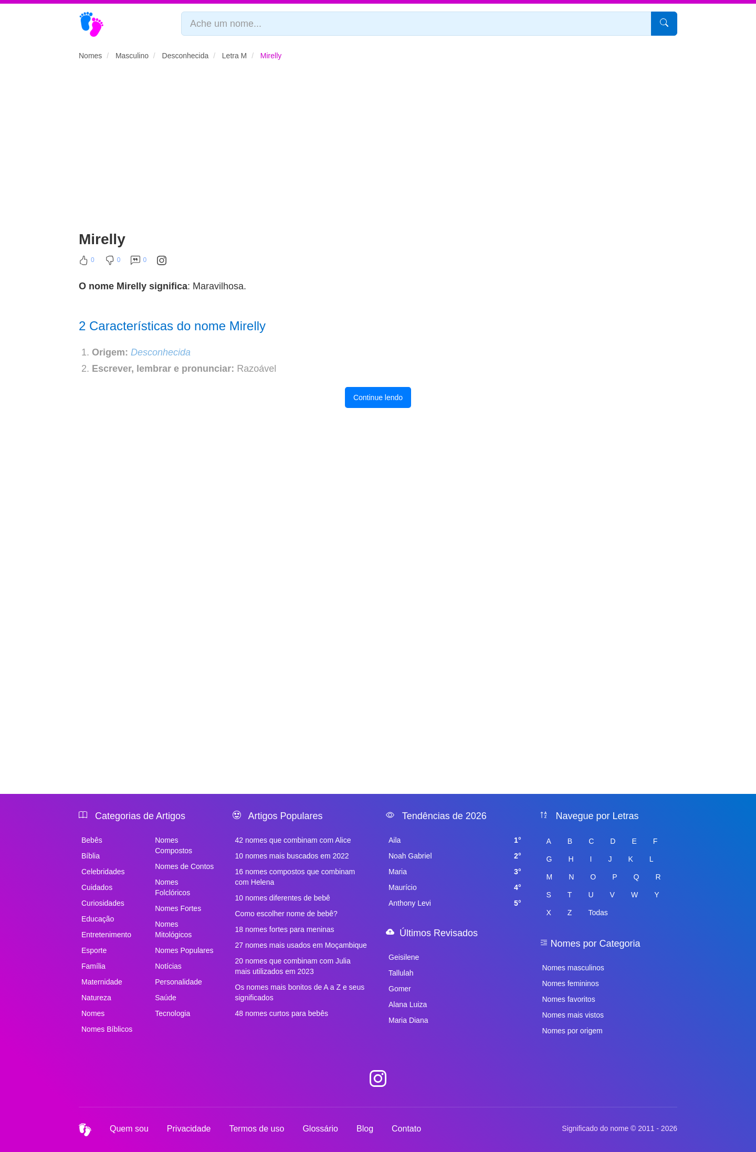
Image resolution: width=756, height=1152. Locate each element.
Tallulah (400, 973)
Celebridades (103, 871)
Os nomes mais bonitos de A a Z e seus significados (300, 992)
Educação (97, 919)
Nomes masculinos (573, 968)
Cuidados (96, 887)
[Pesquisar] (664, 24)
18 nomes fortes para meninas (284, 929)
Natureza (96, 997)
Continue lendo (378, 397)
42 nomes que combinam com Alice (293, 840)
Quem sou (129, 1128)
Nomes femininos (570, 983)
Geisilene (403, 957)
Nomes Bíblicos (106, 1029)
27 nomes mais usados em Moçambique (301, 945)
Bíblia (90, 856)
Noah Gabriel (454, 856)
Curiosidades (102, 903)
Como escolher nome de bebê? (286, 913)
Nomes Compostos (173, 845)
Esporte (94, 950)
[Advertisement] (378, 150)
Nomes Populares (184, 950)
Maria (454, 871)
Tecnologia (172, 1013)
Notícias (168, 966)
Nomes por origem (572, 1031)
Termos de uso (256, 1128)
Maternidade (101, 982)
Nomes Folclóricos (172, 887)
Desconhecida (161, 352)
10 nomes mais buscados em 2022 (292, 856)
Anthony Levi (454, 903)
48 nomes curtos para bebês (281, 1013)
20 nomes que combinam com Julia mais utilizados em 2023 (293, 966)
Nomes (92, 1013)
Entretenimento (106, 934)
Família (93, 966)
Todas (597, 912)
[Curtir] (86, 262)
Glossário (320, 1128)
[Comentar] (138, 262)
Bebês (91, 840)
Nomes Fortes (178, 908)
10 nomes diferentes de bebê (282, 898)
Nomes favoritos (568, 999)
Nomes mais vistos (573, 1015)
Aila (454, 840)
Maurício (454, 887)
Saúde (165, 997)
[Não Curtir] (113, 262)
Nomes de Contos (184, 866)
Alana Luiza (407, 1004)
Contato (406, 1128)
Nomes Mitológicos (173, 929)
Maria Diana (408, 1020)
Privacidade (189, 1128)
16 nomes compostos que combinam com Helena (295, 876)
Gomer (399, 989)
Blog (364, 1128)
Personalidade (178, 982)
